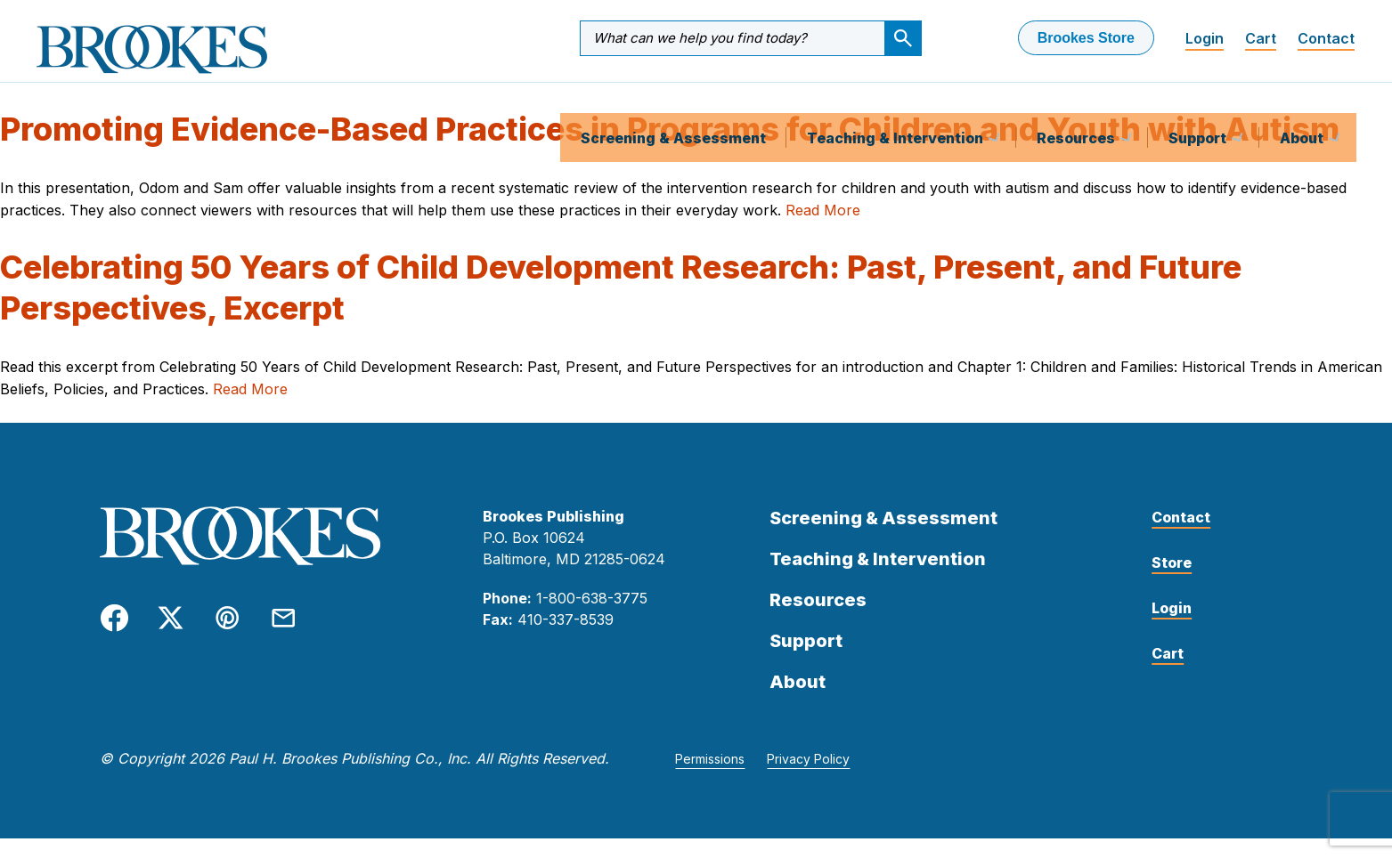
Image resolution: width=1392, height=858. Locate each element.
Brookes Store (1086, 37)
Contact (1326, 38)
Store (1172, 581)
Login (1204, 38)
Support (1199, 101)
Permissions (710, 777)
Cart (1260, 38)
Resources (1078, 101)
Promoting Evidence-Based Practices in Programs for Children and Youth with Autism (669, 148)
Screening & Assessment (673, 101)
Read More (823, 229)
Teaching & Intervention (897, 101)
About (1303, 101)
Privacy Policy (808, 777)
